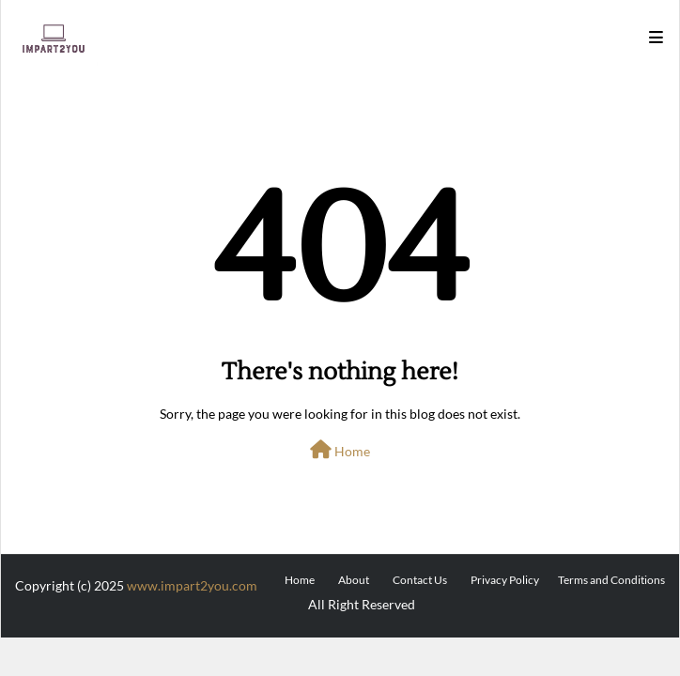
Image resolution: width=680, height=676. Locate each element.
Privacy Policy (505, 580)
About (353, 580)
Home (340, 449)
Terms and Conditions (611, 580)
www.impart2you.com (192, 585)
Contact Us (420, 580)
